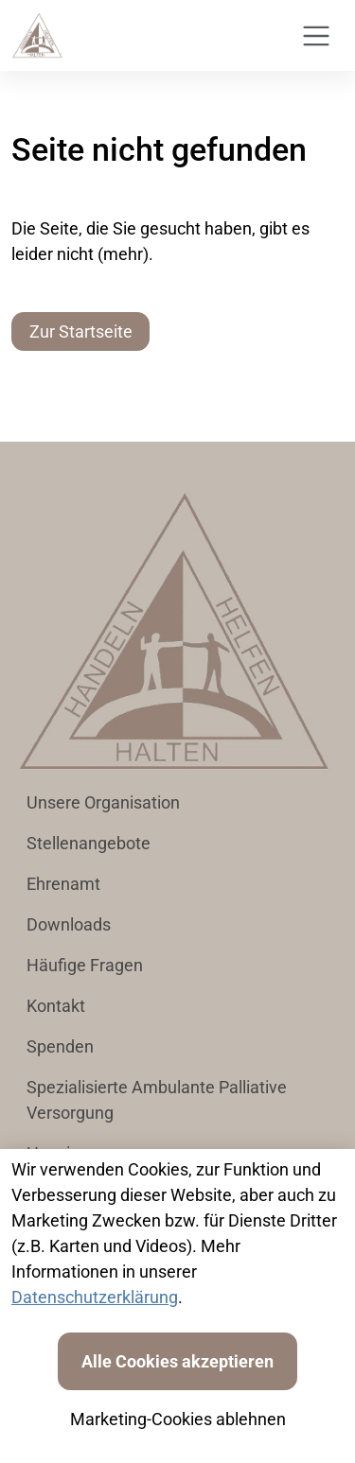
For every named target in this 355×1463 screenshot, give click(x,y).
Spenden (60, 1046)
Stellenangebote (89, 843)
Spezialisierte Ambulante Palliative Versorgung (157, 1100)
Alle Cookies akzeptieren (177, 1361)
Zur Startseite (81, 331)
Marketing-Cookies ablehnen (178, 1419)
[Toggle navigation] (316, 36)
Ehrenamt (63, 884)
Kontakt (56, 1006)
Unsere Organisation (103, 802)
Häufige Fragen (85, 965)
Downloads (69, 924)
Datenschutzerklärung (94, 1297)
